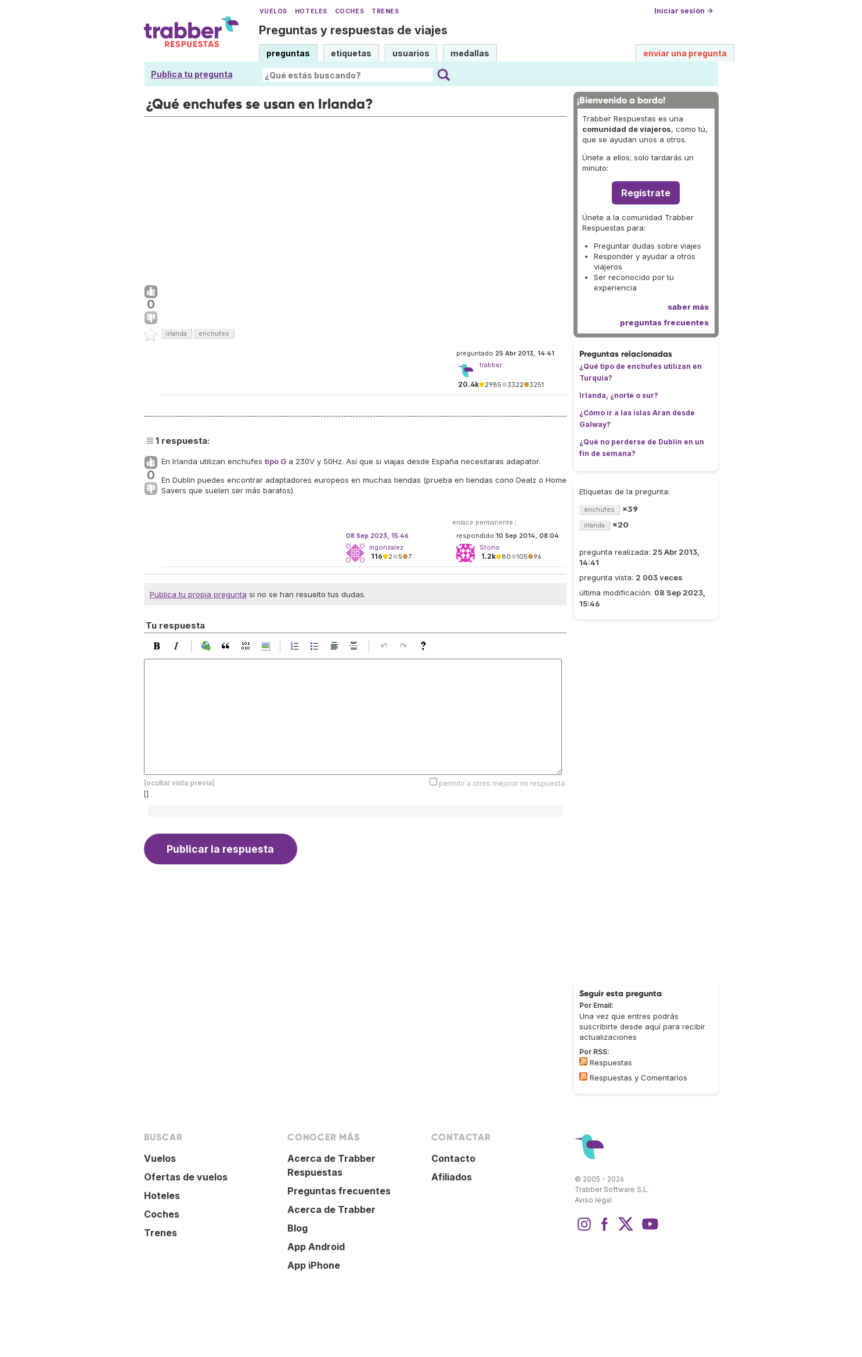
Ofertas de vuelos (186, 1177)
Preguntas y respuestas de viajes (353, 30)
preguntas (288, 53)
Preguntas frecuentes (339, 1191)
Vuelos (273, 11)
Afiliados (451, 1177)
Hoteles (311, 11)
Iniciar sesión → (683, 10)
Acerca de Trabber (331, 1209)
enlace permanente (482, 522)
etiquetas (351, 53)
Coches (349, 11)
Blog (297, 1228)
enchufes (214, 333)
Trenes (385, 11)
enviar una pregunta (685, 53)
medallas (469, 53)
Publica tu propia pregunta (198, 594)
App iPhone (313, 1265)
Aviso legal (593, 1200)
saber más (688, 306)
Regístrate (645, 193)
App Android (316, 1246)
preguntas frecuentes (664, 322)
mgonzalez (386, 547)
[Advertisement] (355, 198)
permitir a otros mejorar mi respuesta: (503, 783)
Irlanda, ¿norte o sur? (618, 395)
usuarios (411, 53)
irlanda (176, 333)
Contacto (453, 1158)
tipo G (275, 461)
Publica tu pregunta (192, 74)
